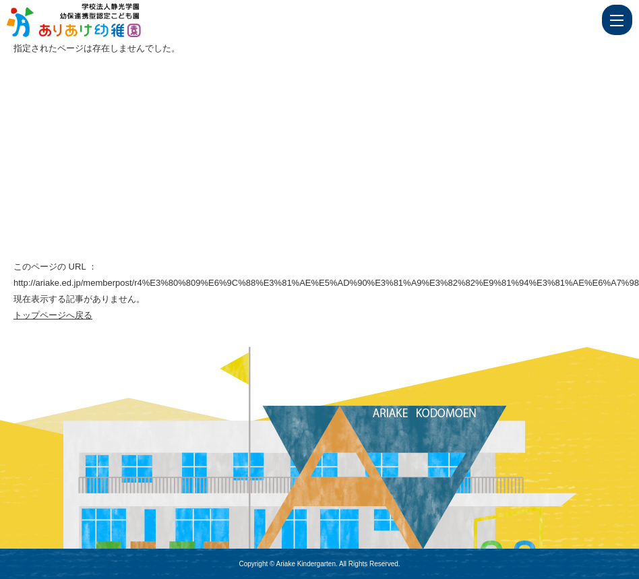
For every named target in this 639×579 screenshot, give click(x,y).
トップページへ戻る (52, 315)
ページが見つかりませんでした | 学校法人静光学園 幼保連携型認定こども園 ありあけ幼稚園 (99, 20)
